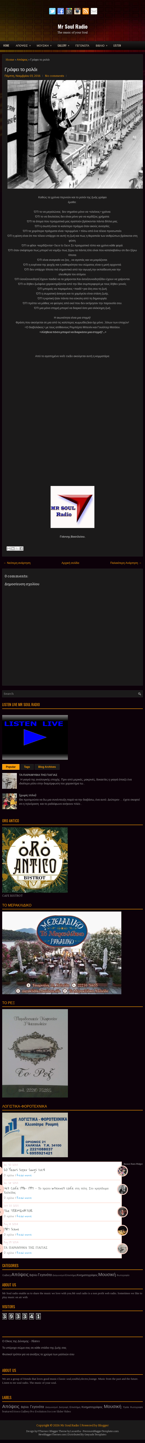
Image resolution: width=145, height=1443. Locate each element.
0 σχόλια (9, 1175)
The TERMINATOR (18, 1211)
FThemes (43, 1431)
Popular (11, 766)
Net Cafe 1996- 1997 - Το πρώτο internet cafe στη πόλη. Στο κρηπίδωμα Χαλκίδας (56, 1190)
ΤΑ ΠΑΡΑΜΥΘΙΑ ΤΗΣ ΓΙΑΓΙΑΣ (38, 775)
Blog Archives (47, 766)
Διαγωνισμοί (58, 1275)
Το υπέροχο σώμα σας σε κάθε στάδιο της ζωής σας (34, 1347)
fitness (16, 1411)
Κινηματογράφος (87, 1275)
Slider (60, 1411)
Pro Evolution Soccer (43, 1411)
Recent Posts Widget (133, 1164)
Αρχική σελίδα (70, 563)
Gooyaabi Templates (95, 1434)
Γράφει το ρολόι (21, 69)
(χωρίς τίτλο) (27, 795)
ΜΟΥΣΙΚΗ (45, 44)
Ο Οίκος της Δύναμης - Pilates (21, 1341)
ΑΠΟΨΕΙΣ (25, 44)
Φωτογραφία (123, 1275)
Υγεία (126, 1407)
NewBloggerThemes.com (52, 1434)
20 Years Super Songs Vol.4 (24, 1170)
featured (7, 1411)
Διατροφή (63, 1407)
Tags (27, 766)
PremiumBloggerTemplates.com (101, 1431)
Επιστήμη (70, 1275)
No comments (54, 75)
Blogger (103, 1425)
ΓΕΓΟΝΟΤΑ (82, 45)
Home (6, 45)
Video (67, 1411)
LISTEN (117, 45)
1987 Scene (11, 1229)
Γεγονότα (45, 1275)
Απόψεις (22, 59)
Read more (24, 1175)
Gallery (6, 1275)
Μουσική (107, 1274)
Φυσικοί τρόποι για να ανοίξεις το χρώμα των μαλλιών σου (38, 1354)
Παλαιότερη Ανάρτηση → (126, 563)
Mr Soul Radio (73, 26)
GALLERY (65, 44)
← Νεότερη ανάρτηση (17, 563)
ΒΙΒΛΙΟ (103, 44)
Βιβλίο (33, 1275)
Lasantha (75, 1431)
